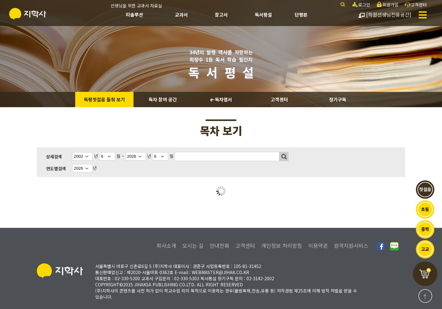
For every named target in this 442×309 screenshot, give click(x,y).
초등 (425, 209)
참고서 (221, 14)
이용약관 (318, 245)
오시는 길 (193, 245)
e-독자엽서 (221, 99)
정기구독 (337, 99)
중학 (425, 229)
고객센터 (279, 99)
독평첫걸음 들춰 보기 (104, 99)
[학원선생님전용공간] (385, 14)
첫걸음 (425, 189)
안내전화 (219, 245)
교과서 (181, 14)
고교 (425, 249)
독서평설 (263, 14)
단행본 (301, 14)
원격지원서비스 (351, 245)
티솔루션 (134, 14)
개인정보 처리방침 (281, 245)
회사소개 (166, 245)
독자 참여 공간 (163, 99)
